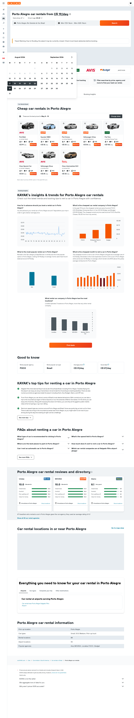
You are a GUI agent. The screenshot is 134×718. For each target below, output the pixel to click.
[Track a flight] (3, 37)
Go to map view (117, 565)
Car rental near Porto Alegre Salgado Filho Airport (35, 641)
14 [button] (58, 53)
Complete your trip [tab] (45, 628)
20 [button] (53, 58)
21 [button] (58, 58)
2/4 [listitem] (30, 142)
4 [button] (43, 48)
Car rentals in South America (41, 697)
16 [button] (33, 58)
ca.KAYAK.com (21, 697)
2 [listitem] (20, 142)
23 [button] (33, 63)
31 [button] (38, 68)
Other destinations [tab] (62, 628)
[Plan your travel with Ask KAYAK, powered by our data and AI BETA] (3, 29)
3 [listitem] (68, 142)
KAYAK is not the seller (71, 715)
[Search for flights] (3, 10)
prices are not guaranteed (59, 709)
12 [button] (48, 53)
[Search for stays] (3, 14)
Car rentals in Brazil (57, 697)
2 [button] (33, 48)
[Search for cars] (3, 18)
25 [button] (43, 63)
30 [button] (33, 68)
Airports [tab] (23, 628)
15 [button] (63, 53)
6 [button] (53, 48)
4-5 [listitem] (52, 142)
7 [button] (58, 48)
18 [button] (43, 58)
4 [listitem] (42, 142)
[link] (70, 345)
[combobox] (18, 18)
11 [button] (43, 53)
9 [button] (33, 53)
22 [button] (63, 58)
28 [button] (58, 63)
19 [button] (48, 58)
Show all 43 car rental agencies (28, 555)
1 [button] (63, 43)
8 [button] (63, 48)
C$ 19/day (61, 14)
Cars (29, 697)
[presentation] (70, 14)
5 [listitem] (63, 142)
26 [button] (48, 63)
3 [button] (38, 48)
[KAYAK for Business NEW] (3, 46)
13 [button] (53, 53)
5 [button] (48, 48)
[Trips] (3, 52)
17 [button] (38, 58)
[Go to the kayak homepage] (14, 3)
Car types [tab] (33, 628)
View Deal (33, 144)
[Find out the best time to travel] (3, 42)
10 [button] (38, 53)
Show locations (45, 503)
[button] (3, 3)
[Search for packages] (3, 23)
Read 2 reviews (64, 522)
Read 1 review (27, 522)
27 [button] (53, 63)
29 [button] (63, 63)
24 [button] (38, 63)
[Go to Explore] (3, 33)
